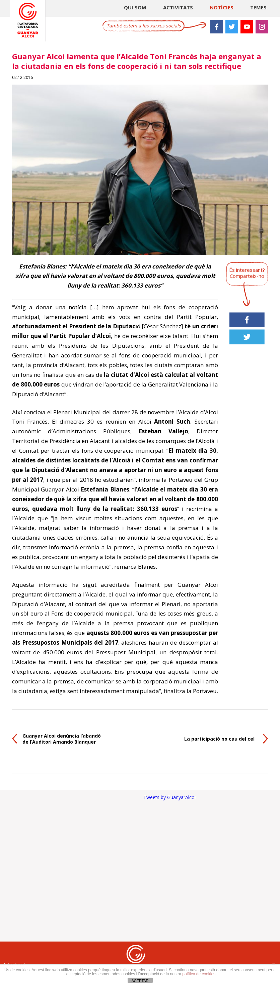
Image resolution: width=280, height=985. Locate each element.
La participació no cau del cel (219, 739)
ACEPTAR (139, 981)
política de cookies (198, 974)
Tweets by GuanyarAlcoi (169, 797)
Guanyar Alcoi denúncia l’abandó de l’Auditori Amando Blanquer (61, 739)
